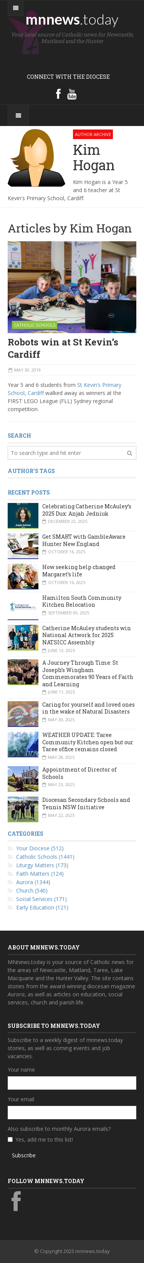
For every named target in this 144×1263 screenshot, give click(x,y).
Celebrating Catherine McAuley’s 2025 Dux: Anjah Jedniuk (86, 510)
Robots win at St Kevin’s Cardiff (63, 348)
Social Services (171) (41, 899)
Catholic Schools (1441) (45, 856)
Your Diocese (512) (40, 848)
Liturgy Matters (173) (42, 865)
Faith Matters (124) (40, 873)
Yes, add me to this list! (44, 1139)
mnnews (72, 19)
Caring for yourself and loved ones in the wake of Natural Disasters (88, 708)
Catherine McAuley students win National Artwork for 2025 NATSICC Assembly (86, 635)
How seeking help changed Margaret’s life (79, 570)
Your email (21, 1099)
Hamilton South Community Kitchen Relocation (81, 601)
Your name (21, 1069)
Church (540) (32, 890)
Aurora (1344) (33, 882)
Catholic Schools (34, 325)
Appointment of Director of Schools (79, 773)
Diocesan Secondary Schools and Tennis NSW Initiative (86, 803)
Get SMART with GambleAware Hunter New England (84, 540)
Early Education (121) (42, 907)
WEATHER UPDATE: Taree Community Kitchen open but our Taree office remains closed (87, 742)
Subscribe (24, 1155)
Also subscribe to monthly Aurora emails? (59, 1128)
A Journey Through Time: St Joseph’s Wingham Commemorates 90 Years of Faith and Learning (87, 673)
